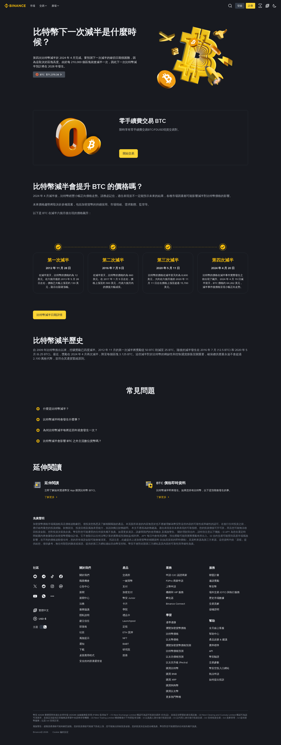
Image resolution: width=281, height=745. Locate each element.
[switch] (43, 627)
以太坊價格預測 (175, 656)
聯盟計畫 (214, 575)
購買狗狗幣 (172, 685)
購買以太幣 (172, 691)
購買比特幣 (172, 668)
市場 (32, 5)
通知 (81, 643)
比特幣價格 (172, 633)
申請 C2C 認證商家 (176, 575)
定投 (125, 626)
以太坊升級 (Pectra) (177, 662)
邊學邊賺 (171, 622)
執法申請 (214, 673)
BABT (126, 643)
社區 (81, 632)
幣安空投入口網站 (219, 668)
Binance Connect (175, 603)
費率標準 (214, 645)
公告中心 (84, 586)
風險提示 (84, 638)
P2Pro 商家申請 (174, 580)
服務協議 (84, 609)
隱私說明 (84, 615)
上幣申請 (171, 586)
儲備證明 (214, 609)
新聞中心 (84, 598)
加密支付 (128, 592)
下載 (81, 649)
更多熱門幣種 (173, 696)
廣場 (55, 5)
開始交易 (128, 153)
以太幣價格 (172, 639)
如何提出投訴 (216, 679)
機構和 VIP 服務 (175, 592)
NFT (125, 638)
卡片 (125, 603)
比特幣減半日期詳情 (49, 315)
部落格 (83, 626)
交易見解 (214, 603)
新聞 (81, 592)
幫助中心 (214, 633)
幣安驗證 (214, 656)
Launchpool (129, 620)
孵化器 (169, 598)
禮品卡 (126, 615)
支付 (125, 586)
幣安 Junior (129, 598)
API (211, 651)
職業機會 (84, 580)
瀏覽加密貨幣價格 (176, 628)
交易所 (126, 575)
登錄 (239, 5)
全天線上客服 (216, 628)
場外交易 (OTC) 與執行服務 (224, 592)
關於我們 (84, 575)
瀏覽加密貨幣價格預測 (178, 645)
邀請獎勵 (214, 580)
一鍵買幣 (128, 580)
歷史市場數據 (216, 598)
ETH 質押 (128, 632)
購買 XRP (171, 679)
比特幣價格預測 (175, 651)
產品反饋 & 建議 (218, 639)
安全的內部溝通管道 (90, 661)
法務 (81, 603)
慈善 (125, 655)
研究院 (126, 649)
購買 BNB (171, 673)
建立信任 (84, 620)
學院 (125, 609)
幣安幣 (213, 586)
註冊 (250, 5)
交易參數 (214, 662)
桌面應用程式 (86, 655)
